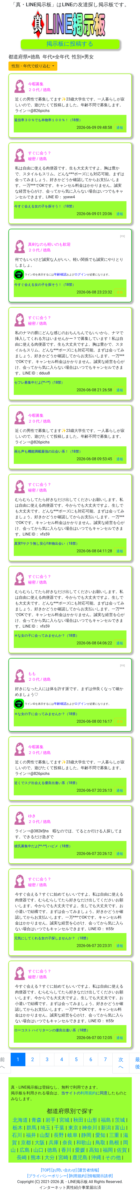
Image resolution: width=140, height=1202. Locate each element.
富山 (120, 1128)
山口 (38, 1150)
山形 (92, 1120)
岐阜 (72, 1135)
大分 (49, 1157)
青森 (36, 1120)
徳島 (52, 1150)
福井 (31, 1135)
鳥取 (100, 1143)
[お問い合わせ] (63, 1170)
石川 (17, 1135)
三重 (114, 1135)
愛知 (100, 1135)
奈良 (67, 1143)
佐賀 (122, 1150)
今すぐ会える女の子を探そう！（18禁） (45, 206)
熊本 (36, 1157)
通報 (119, 128)
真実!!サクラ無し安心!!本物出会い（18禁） (46, 544)
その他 (113, 1157)
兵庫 (54, 1143)
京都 (26, 1143)
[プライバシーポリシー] (47, 1176)
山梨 (45, 1135)
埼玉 (45, 1128)
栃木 (18, 1128)
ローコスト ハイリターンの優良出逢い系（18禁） (52, 1030)
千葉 (59, 1128)
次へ (120, 1063)
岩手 (50, 1120)
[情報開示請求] (100, 1176)
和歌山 (83, 1143)
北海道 (20, 1120)
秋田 (78, 1120)
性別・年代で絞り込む (31, 66)
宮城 (64, 1120)
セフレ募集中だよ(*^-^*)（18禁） (39, 382)
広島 (25, 1150)
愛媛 (80, 1150)
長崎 (22, 1157)
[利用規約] (77, 1176)
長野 (59, 1135)
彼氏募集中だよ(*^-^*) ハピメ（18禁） (43, 846)
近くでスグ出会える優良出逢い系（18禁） (46, 783)
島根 (114, 1143)
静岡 (86, 1135)
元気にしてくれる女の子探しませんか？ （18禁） (52, 938)
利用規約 (88, 1093)
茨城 (120, 1120)
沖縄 (96, 1157)
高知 (94, 1150)
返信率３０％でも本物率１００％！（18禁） (48, 120)
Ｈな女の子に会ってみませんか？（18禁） (46, 636)
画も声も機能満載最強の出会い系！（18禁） (48, 451)
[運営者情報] (88, 1170)
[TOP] (46, 1170)
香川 (66, 1150)
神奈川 (89, 1128)
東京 (73, 1128)
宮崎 (63, 1157)
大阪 (40, 1143)
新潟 (106, 1128)
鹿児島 (80, 1157)
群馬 (31, 1128)
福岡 (108, 1150)
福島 (106, 1120)
